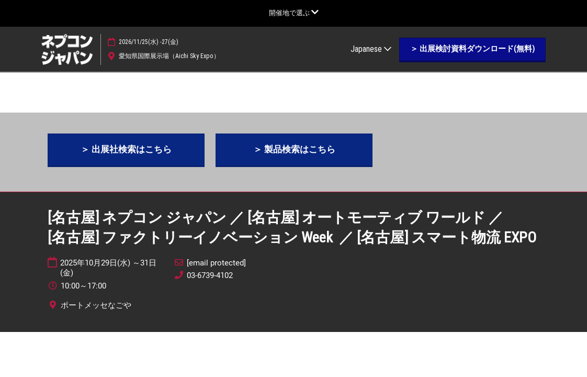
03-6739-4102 (210, 275)
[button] (472, 49)
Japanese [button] (371, 49)
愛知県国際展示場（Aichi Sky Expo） (169, 56)
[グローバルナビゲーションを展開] (294, 13)
